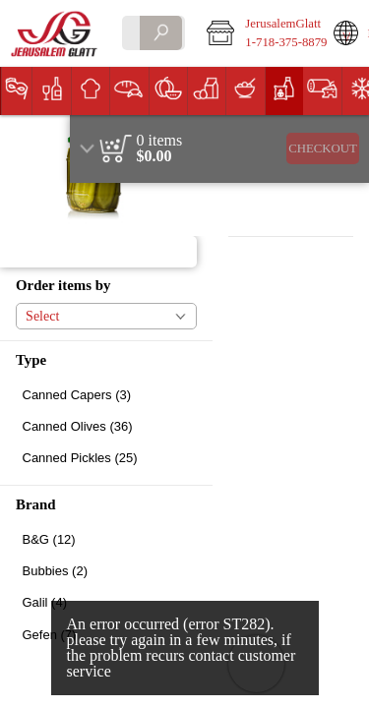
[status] (160, 140)
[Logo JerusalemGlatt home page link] (55, 34)
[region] (219, 149)
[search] (160, 33)
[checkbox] (106, 395)
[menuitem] (16, 91)
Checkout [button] (322, 148)
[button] (256, 33)
